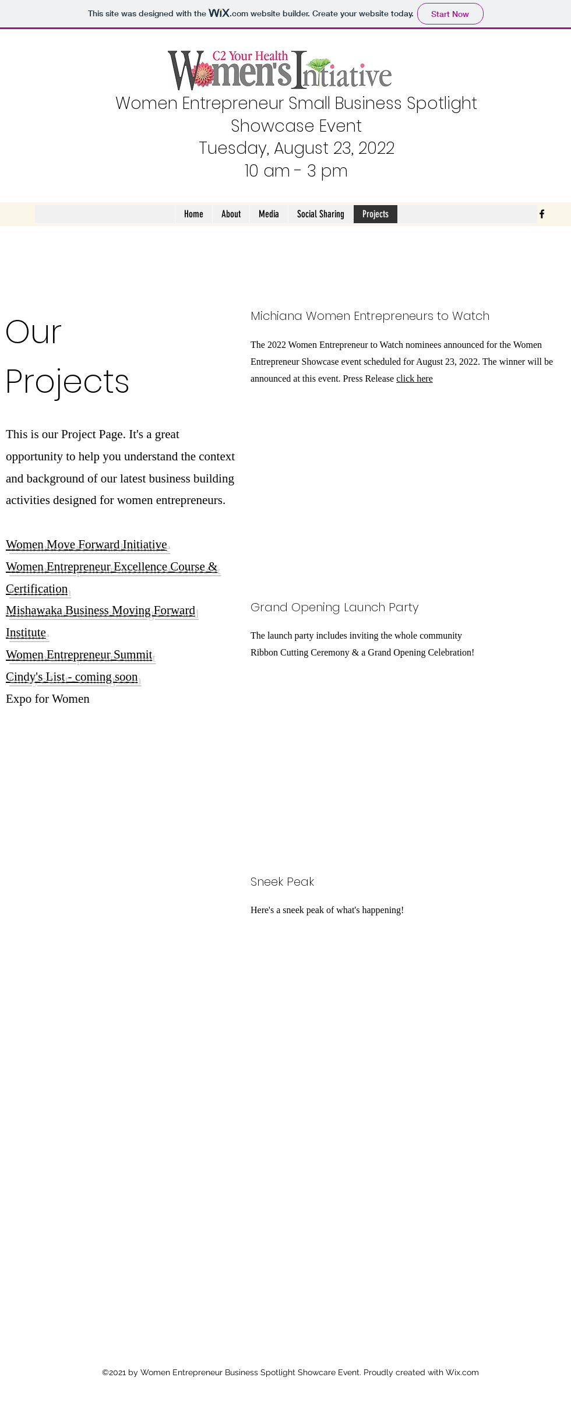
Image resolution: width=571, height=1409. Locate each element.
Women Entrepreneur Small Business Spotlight (296, 103)
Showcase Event (296, 126)
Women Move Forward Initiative (86, 544)
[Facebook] (542, 214)
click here (414, 378)
